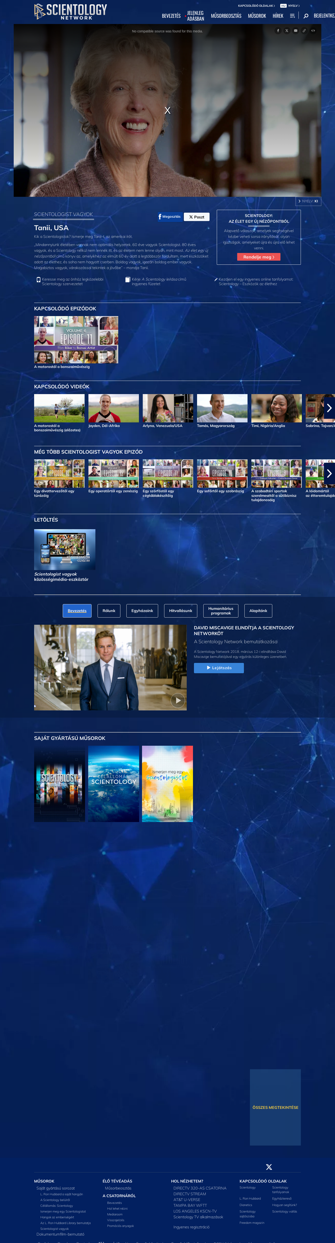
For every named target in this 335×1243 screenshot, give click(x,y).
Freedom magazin (252, 1223)
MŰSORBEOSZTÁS (226, 16)
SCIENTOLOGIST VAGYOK (63, 214)
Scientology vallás (284, 1211)
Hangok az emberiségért (57, 1217)
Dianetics (246, 1205)
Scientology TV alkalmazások (198, 1216)
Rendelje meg (258, 256)
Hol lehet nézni (117, 1208)
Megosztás (169, 217)
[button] (329, 408)
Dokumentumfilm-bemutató (60, 1234)
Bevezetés (114, 1203)
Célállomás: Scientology (56, 1205)
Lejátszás (219, 668)
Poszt (196, 217)
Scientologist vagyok (54, 1229)
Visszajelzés (115, 1220)
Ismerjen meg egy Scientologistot (63, 1211)
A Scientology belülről (55, 1200)
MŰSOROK (257, 16)
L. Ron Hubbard (250, 1198)
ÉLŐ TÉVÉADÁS (117, 1181)
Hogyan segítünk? (284, 1205)
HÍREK (278, 16)
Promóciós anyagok (120, 1226)
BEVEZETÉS (171, 16)
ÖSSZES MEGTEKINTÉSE (275, 1107)
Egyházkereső (282, 1198)
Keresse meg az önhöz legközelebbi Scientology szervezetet (72, 281)
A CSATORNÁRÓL (119, 1195)
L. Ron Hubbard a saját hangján (61, 1194)
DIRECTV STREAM (190, 1193)
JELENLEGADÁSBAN (195, 16)
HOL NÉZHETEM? (187, 1181)
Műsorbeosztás (118, 1188)
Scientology (248, 1187)
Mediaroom (115, 1214)
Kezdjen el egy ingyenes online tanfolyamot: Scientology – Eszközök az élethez (256, 281)
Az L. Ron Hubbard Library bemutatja (65, 1223)
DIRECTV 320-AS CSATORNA (200, 1188)
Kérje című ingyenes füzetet (159, 281)
